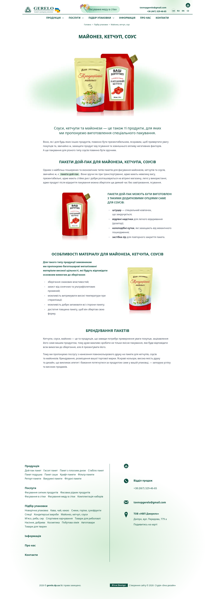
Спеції (28, 514)
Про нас (145, 17)
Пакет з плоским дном (73, 470)
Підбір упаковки (100, 17)
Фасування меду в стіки (102, 9)
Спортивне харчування (59, 518)
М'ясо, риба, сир (34, 518)
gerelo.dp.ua (53, 585)
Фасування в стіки (35, 496)
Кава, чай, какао (59, 510)
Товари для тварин (36, 526)
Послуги (74, 17)
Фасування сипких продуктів (41, 492)
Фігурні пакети (72, 478)
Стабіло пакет (96, 470)
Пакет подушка (33, 474)
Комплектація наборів (90, 496)
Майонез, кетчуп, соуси (74, 514)
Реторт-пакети (33, 478)
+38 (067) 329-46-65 (156, 11)
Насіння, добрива (35, 522)
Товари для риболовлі (88, 518)
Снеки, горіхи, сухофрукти (86, 510)
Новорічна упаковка (36, 510)
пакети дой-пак (69, 174)
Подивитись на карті (145, 524)
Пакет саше (51, 474)
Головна (87, 24)
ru (178, 11)
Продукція (53, 17)
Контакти (162, 17)
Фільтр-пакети (86, 474)
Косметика (53, 522)
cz (188, 11)
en (183, 11)
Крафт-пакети (68, 474)
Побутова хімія (70, 522)
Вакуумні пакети (52, 478)
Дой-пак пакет (33, 470)
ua (173, 11)
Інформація (127, 17)
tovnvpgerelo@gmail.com (153, 7)
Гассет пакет (50, 470)
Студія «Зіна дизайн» (165, 585)
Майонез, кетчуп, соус (120, 24)
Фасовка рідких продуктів (75, 492)
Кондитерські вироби (46, 514)
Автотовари (88, 522)
